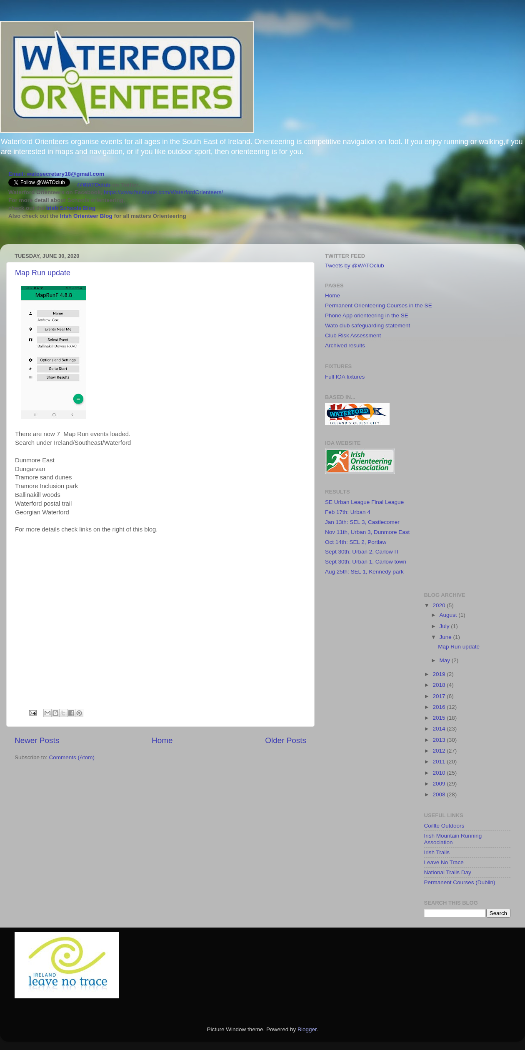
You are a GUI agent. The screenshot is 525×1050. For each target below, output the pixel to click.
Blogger (307, 1029)
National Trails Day (447, 872)
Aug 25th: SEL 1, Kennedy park (364, 572)
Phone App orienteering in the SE (366, 315)
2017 (439, 696)
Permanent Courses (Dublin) (459, 882)
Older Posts (285, 740)
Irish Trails (437, 852)
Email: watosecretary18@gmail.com (56, 174)
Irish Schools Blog (70, 208)
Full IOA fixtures (345, 377)
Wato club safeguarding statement (367, 325)
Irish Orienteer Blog (86, 216)
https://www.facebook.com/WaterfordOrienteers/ (163, 192)
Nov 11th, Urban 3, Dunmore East (367, 532)
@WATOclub (93, 185)
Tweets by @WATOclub (354, 265)
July (445, 626)
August (449, 615)
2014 (439, 729)
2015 (439, 718)
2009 (439, 784)
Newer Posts (37, 740)
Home (162, 740)
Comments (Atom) (72, 757)
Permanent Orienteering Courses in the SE (378, 305)
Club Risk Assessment (353, 335)
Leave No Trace (444, 862)
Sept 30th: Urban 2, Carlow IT (362, 552)
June (446, 637)
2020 (439, 605)
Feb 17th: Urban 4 (347, 512)
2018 (439, 685)
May (446, 660)
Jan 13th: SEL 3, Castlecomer (362, 522)
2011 (439, 761)
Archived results (345, 345)
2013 (439, 740)
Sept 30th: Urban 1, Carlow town (365, 562)
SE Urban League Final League (364, 502)
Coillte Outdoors (444, 826)
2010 (439, 773)
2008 (439, 794)
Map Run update (42, 273)
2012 (439, 751)
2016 (439, 707)
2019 (439, 674)
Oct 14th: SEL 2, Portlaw (355, 542)
